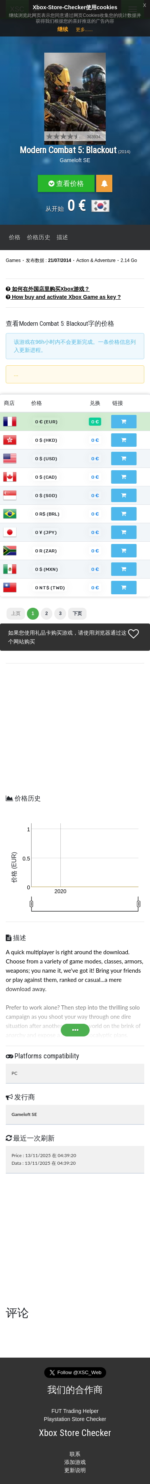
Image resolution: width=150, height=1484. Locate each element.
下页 (77, 613)
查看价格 (66, 183)
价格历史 (38, 237)
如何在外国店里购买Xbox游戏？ (48, 289)
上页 (15, 613)
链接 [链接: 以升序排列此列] (117, 403)
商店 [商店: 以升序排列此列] (9, 403)
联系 (75, 1454)
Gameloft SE (75, 160)
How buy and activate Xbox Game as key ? (63, 297)
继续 (62, 29)
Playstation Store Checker (75, 1419)
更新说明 (75, 1470)
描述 (62, 237)
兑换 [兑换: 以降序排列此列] (95, 403)
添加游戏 (75, 1462)
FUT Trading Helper (75, 1411)
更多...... (84, 29)
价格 (15, 237)
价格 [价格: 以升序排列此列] (36, 403)
